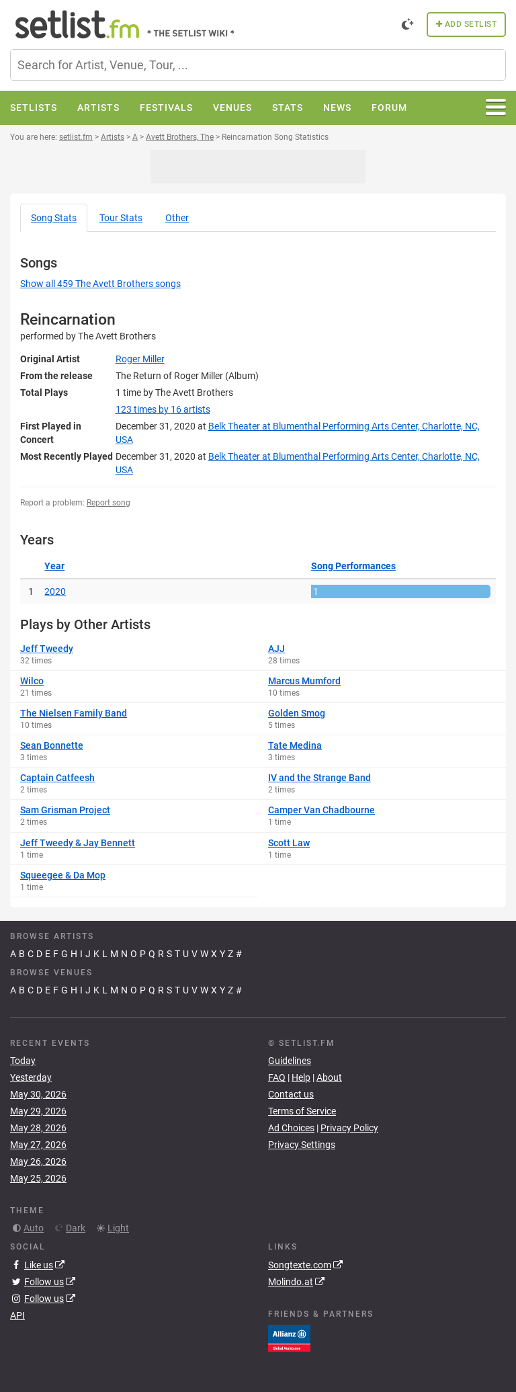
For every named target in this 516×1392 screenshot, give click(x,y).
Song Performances (353, 566)
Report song (108, 502)
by (163, 409)
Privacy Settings (301, 1144)
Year (54, 566)
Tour (120, 217)
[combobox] (258, 65)
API (17, 1315)
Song (54, 217)
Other (177, 217)
